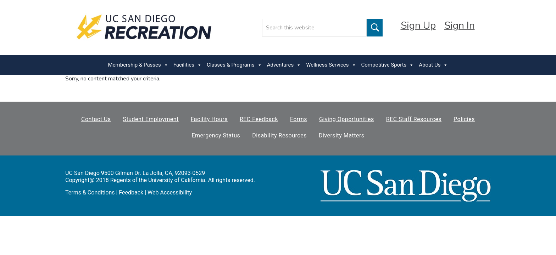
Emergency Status (215, 135)
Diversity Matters (342, 135)
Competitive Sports (387, 65)
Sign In (459, 25)
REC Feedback (259, 119)
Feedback (131, 192)
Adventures (284, 65)
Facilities (187, 65)
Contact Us (96, 119)
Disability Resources (279, 135)
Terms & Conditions (90, 192)
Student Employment (151, 119)
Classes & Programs (234, 65)
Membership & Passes (138, 65)
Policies (464, 119)
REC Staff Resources (413, 119)
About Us (433, 65)
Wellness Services (331, 65)
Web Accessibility (170, 192)
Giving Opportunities (346, 119)
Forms (298, 119)
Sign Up (418, 25)
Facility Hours (209, 119)
